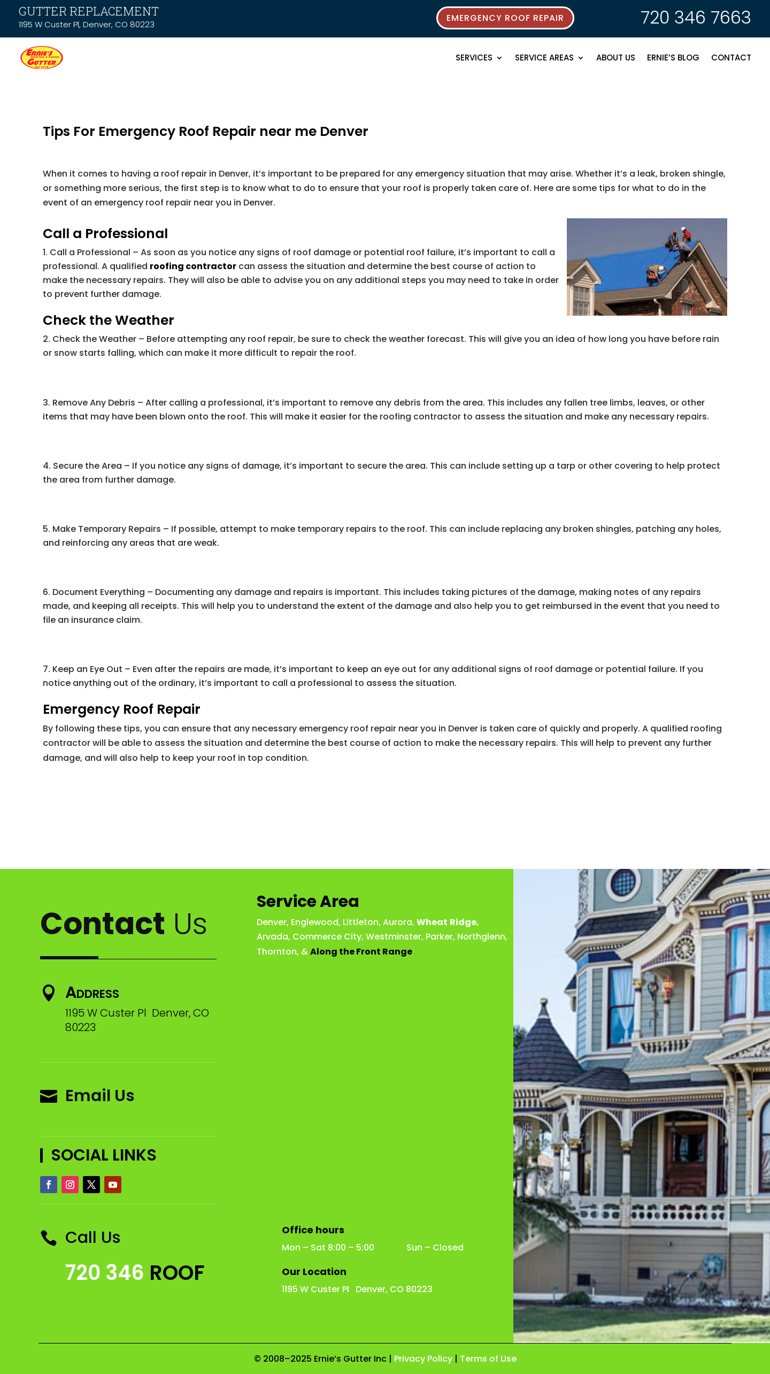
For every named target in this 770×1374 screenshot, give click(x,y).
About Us (615, 57)
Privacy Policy (423, 1359)
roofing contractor (193, 266)
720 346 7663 (696, 17)
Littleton (361, 922)
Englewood (314, 922)
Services (474, 57)
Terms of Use (488, 1359)
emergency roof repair (505, 18)
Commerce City (326, 936)
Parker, (440, 936)
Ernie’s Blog (673, 57)
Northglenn (481, 936)
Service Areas (544, 57)
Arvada (272, 936)
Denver (272, 922)
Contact (731, 57)
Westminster (393, 936)
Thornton (277, 951)
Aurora (397, 922)
